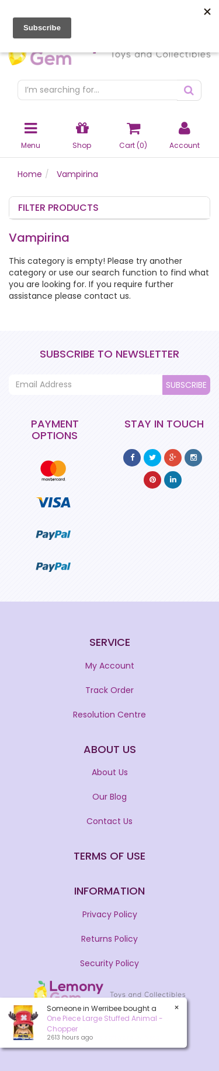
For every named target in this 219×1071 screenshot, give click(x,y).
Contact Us (109, 821)
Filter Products (58, 208)
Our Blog (109, 797)
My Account (109, 665)
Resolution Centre (109, 714)
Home (30, 174)
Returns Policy (109, 939)
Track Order (109, 690)
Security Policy (109, 963)
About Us (110, 772)
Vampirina (77, 174)
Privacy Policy (109, 914)
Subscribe (186, 385)
